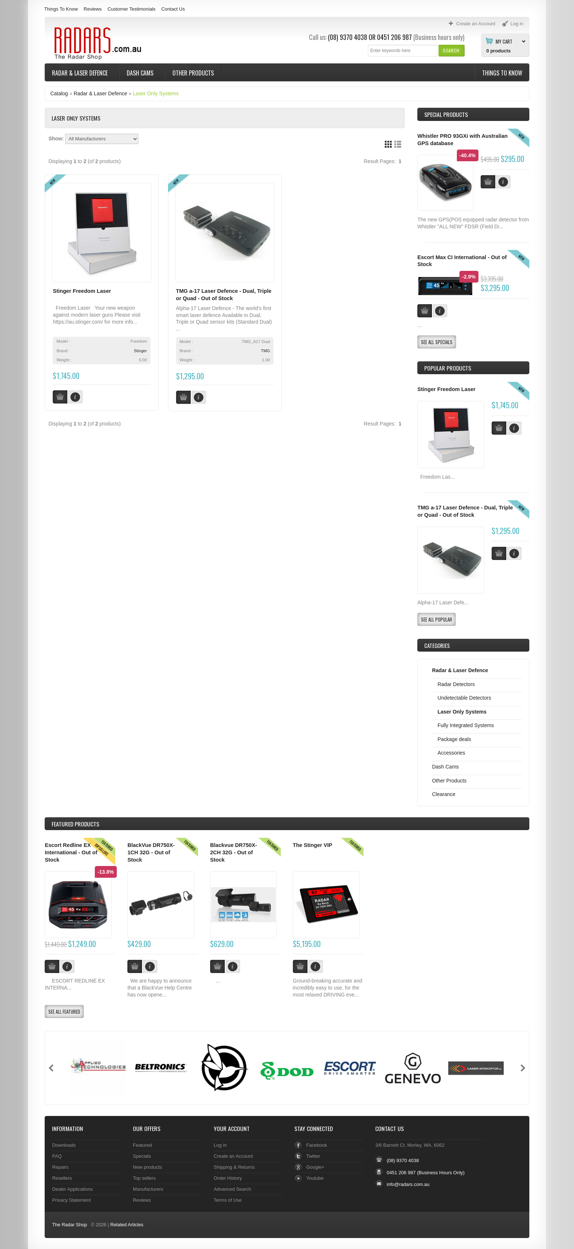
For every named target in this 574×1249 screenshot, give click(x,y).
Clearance (443, 794)
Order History (228, 1178)
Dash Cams (141, 73)
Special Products (446, 114)
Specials (142, 1156)
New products (147, 1167)
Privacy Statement (71, 1200)
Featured (142, 1145)
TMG (265, 351)
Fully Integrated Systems (465, 725)
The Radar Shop (69, 1224)
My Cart (504, 41)
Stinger (140, 351)
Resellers (62, 1178)
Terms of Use (228, 1200)
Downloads (63, 1145)
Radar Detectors (456, 684)
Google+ (315, 1167)
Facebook (316, 1145)
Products (75, 823)
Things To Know (61, 9)
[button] (451, 50)
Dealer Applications (72, 1189)
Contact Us (173, 9)
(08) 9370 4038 (347, 37)
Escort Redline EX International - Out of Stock (71, 852)
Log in (220, 1145)
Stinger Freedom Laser (82, 291)
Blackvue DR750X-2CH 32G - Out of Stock (233, 852)
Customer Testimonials (132, 9)
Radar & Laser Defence (80, 73)
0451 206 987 (394, 37)
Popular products (447, 368)
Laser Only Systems (156, 93)
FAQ (56, 1156)
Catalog (59, 93)
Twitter (313, 1156)
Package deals (454, 739)
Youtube (314, 1178)
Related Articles (126, 1224)
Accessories (451, 753)
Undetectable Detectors (464, 698)
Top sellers (144, 1178)
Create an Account (233, 1156)
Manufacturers (148, 1189)
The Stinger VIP (312, 845)
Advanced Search (232, 1189)
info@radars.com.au (408, 1184)
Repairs (60, 1167)
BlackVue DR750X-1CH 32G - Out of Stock (151, 852)
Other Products (193, 73)
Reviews (93, 9)
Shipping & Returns (234, 1167)
